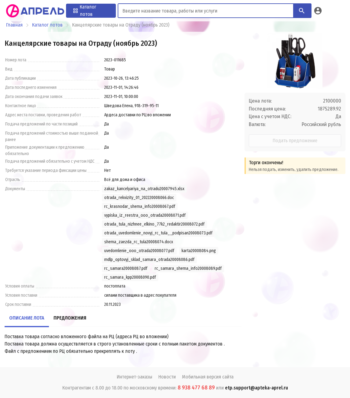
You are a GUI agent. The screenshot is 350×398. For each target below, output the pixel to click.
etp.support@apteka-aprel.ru (256, 388)
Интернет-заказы (134, 377)
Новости (167, 377)
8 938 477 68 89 (196, 387)
